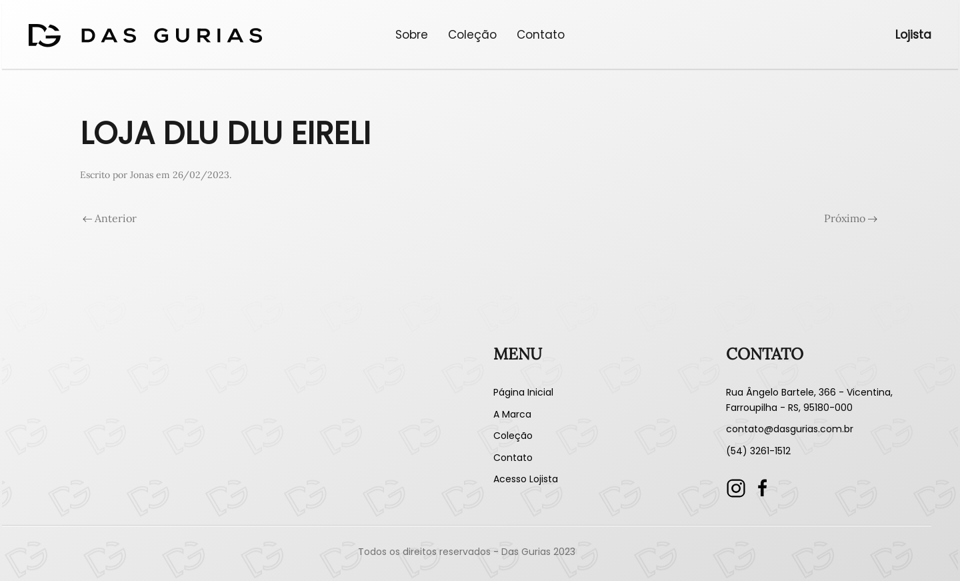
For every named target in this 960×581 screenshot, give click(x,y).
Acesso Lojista (525, 479)
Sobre (411, 35)
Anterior (110, 218)
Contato (541, 35)
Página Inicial (523, 392)
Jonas (141, 175)
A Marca (512, 414)
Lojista (913, 35)
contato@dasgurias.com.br (789, 429)
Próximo (850, 218)
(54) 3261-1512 (758, 451)
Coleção (472, 35)
